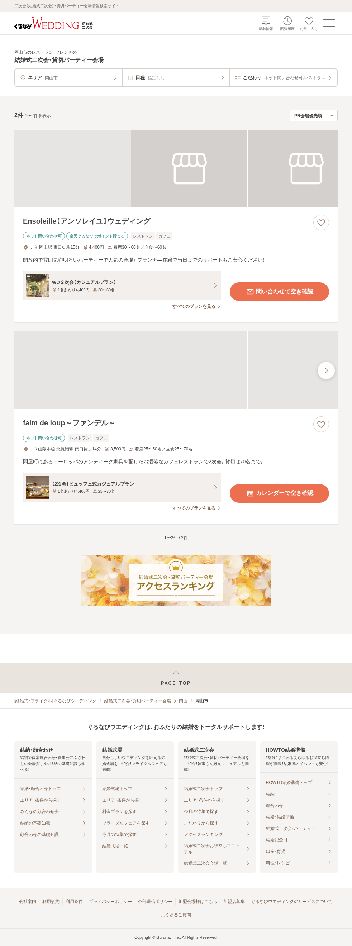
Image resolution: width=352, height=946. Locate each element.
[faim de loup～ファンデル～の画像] (176, 370)
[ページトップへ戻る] (176, 678)
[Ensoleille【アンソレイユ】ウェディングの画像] (176, 168)
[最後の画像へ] (326, 370)
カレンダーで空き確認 (279, 493)
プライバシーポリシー (110, 901)
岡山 (183, 700)
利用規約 (51, 901)
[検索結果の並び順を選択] (314, 115)
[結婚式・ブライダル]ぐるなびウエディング (55, 700)
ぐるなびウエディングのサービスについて (292, 901)
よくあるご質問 (176, 914)
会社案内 (27, 901)
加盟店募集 (234, 901)
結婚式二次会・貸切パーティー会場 (137, 700)
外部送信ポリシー (155, 901)
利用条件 (74, 901)
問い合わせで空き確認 (279, 291)
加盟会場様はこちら (198, 901)
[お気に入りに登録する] (321, 222)
